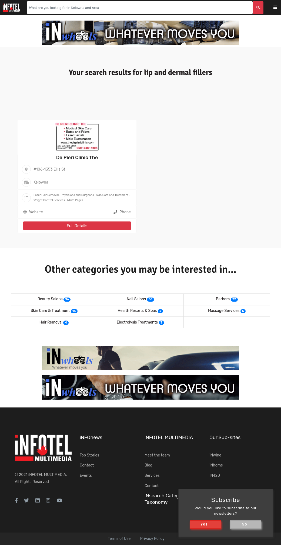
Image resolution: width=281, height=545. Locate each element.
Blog (148, 465)
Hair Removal (50, 322)
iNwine (215, 455)
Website (36, 212)
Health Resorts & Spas (137, 310)
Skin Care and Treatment (112, 195)
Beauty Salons (50, 299)
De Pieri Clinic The (77, 158)
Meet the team (157, 455)
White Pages (75, 200)
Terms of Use (119, 538)
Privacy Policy (152, 538)
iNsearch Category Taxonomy (165, 499)
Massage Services (223, 310)
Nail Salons (136, 299)
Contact (87, 465)
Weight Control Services (49, 200)
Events (86, 475)
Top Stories (89, 455)
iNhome (216, 465)
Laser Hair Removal (46, 195)
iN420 (214, 475)
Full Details (77, 225)
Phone (122, 212)
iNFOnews (91, 437)
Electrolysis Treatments (137, 322)
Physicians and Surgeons (77, 195)
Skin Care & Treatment (50, 310)
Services (152, 475)
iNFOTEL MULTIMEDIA (47, 474)
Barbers (223, 299)
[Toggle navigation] (278, 8)
